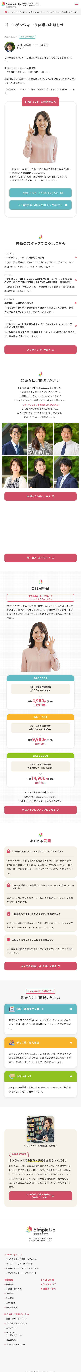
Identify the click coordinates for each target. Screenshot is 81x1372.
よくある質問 (47, 1279)
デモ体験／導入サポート (16, 1323)
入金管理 (10, 1298)
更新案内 (10, 1284)
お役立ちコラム (48, 1288)
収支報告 (10, 1293)
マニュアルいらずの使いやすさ (19, 1263)
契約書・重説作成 (13, 1289)
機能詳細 (8, 1279)
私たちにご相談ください (16, 1314)
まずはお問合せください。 (42, 927)
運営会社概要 (12, 1339)
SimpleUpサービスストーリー (14, 1333)
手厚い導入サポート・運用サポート (21, 1272)
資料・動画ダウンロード (16, 1318)
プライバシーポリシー (15, 1344)
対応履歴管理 (12, 1307)
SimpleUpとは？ (13, 1254)
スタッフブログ (27, 36)
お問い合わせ (12, 1328)
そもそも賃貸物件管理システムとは (21, 1259)
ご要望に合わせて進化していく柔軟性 (22, 1268)
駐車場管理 (11, 1302)
